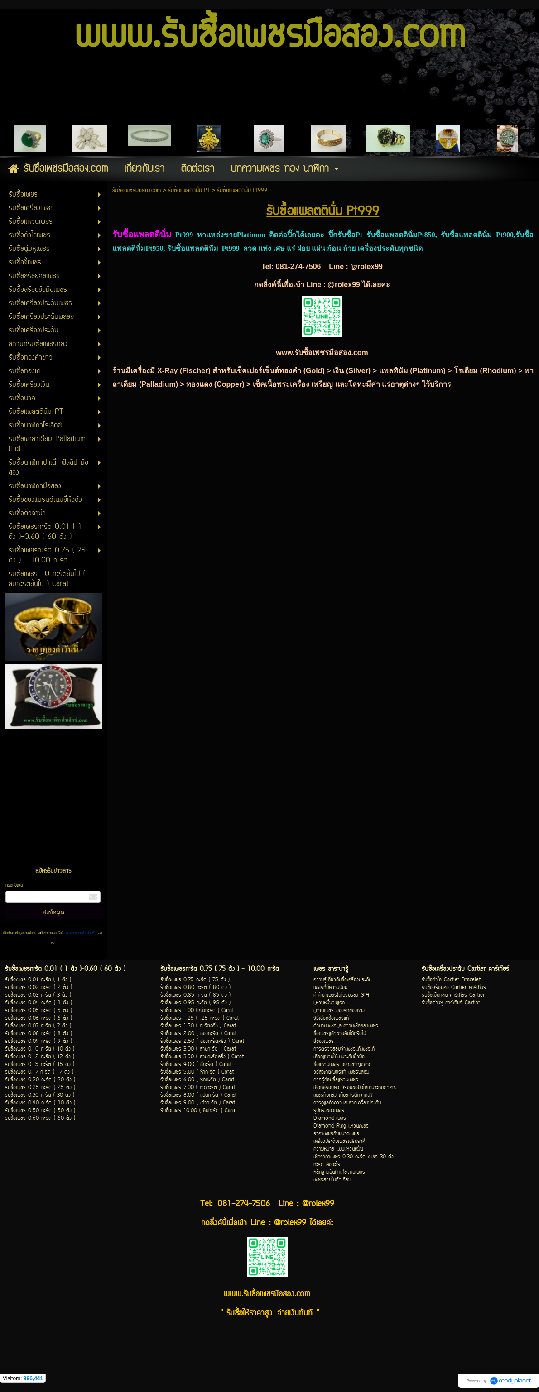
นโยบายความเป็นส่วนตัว (81, 933)
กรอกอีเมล (14, 885)
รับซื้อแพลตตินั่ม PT (189, 190)
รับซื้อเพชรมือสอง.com (136, 190)
